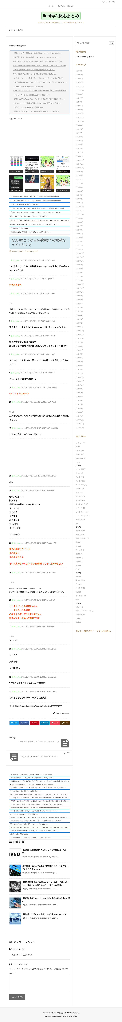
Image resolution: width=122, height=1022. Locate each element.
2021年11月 (80, 257)
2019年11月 (80, 335)
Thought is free (73, 1016)
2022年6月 (79, 230)
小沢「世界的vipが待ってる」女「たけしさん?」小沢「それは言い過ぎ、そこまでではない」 (46, 82)
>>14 (11, 412)
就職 (79, 561)
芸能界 (79, 607)
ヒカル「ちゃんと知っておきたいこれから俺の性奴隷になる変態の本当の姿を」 (41, 91)
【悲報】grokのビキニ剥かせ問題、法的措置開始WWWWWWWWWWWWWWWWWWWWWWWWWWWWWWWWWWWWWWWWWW (40, 797)
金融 (78, 622)
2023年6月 (79, 183)
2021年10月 (80, 261)
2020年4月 (79, 315)
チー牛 (80, 496)
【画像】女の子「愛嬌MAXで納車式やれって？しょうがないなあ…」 (38, 53)
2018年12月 (80, 377)
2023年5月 (79, 187)
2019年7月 (79, 350)
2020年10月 (80, 292)
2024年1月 (79, 156)
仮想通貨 (80, 530)
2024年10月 (80, 121)
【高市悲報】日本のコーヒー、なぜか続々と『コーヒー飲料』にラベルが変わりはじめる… (38, 788)
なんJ (78, 462)
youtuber (81, 458)
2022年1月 (79, 249)
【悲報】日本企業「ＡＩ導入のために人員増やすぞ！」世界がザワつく (32, 778)
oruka (66, 713)
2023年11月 (80, 164)
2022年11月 (80, 210)
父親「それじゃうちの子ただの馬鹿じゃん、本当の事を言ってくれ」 (37, 61)
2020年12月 (80, 284)
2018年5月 (79, 404)
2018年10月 (80, 385)
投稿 (21, 30)
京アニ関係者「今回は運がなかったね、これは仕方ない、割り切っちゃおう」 (41, 66)
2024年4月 (79, 145)
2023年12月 (80, 160)
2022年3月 (79, 241)
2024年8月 (79, 129)
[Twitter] (14, 723)
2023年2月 (79, 199)
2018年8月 (79, 393)
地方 (78, 546)
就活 (79, 558)
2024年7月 (79, 133)
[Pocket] (55, 723)
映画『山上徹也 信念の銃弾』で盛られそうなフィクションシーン (37, 57)
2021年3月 (79, 280)
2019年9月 (79, 342)
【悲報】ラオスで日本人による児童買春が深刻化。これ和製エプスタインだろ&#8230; (36, 804)
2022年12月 (80, 207)
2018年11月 (80, 381)
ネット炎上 (82, 504)
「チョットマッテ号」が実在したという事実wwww (31, 95)
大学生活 (80, 550)
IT (78, 447)
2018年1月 (79, 416)
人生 (77, 523)
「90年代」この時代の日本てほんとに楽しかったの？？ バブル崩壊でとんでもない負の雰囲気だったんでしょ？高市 (40, 801)
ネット (80, 500)
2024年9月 (79, 125)
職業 (77, 600)
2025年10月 (80, 90)
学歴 (79, 554)
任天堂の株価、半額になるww (19, 228)
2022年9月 (79, 218)
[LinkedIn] (45, 723)
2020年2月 (79, 323)
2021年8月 (79, 269)
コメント (12, 973)
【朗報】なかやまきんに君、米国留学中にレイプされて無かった (36, 111)
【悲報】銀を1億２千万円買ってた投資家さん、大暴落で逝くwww (30, 232)
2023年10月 (80, 168)
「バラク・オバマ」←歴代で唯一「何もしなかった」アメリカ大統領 (37, 78)
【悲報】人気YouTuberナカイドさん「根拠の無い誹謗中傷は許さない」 (39, 99)
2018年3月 (79, 412)
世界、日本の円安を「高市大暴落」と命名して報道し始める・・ (30, 216)
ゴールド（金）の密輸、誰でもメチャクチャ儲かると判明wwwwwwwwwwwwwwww (35, 200)
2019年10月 (80, 338)
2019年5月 (79, 358)
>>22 (11, 582)
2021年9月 (79, 265)
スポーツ (80, 489)
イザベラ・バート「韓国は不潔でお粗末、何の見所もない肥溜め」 (37, 103)
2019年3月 (79, 366)
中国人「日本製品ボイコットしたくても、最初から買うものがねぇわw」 (32, 784)
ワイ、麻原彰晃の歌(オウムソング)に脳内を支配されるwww (34, 74)
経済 (79, 592)
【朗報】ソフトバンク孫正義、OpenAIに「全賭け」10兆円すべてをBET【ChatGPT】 (36, 212)
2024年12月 (80, 114)
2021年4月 (79, 276)
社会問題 (80, 588)
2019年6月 (79, 354)
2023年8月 (79, 176)
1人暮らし (80, 443)
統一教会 (81, 596)
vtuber (80, 454)
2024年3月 (79, 148)
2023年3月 (79, 195)
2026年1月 (79, 79)
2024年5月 (79, 141)
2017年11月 (80, 424)
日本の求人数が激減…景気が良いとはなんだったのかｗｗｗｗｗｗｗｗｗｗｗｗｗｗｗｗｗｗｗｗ (40, 220)
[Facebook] (24, 723)
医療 (78, 542)
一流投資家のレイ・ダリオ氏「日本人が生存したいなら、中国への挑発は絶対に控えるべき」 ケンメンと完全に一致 (40, 781)
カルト (80, 477)
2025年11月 (80, 86)
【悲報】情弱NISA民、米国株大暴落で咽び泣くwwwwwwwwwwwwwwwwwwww (34, 196)
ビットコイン (82, 512)
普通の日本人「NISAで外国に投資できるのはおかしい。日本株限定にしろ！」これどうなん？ (39, 794)
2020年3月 (79, 319)
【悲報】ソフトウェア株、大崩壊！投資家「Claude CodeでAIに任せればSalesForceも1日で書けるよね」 (40, 208)
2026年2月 (79, 75)
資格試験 (80, 614)
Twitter (80, 450)
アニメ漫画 (81, 469)
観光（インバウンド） (85, 611)
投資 (78, 565)
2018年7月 (79, 397)
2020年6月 (79, 307)
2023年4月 (79, 191)
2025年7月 (79, 98)
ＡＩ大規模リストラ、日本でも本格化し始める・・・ (26, 791)
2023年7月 (79, 179)
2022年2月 (79, 245)
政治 (77, 569)
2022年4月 (79, 238)
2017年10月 (80, 428)
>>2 (11, 303)
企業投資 (80, 534)
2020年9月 (79, 296)
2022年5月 (79, 234)
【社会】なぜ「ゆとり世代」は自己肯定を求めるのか (44, 914)
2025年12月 (80, 82)
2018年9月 (79, 389)
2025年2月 (79, 110)
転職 (79, 618)
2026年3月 (79, 71)
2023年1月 (79, 203)
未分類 (80, 580)
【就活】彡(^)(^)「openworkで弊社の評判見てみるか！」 (34, 70)
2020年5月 (79, 311)
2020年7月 (79, 304)
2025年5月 (79, 106)
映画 (78, 576)
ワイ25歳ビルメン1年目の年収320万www (28, 86)
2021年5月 (79, 272)
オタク (79, 473)
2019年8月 (79, 346)
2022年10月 (80, 214)
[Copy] (65, 723)
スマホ (79, 492)
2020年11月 (80, 288)
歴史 (79, 584)
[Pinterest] (34, 723)
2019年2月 (79, 369)
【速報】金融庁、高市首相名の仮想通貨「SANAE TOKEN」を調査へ (32, 774)
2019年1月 (79, 373)
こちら (94, 57)
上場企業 (80, 520)
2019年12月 (80, 331)
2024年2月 (79, 152)
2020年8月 (79, 300)
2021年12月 (80, 253)
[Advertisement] (39, 137)
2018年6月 (79, 400)
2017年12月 (80, 420)
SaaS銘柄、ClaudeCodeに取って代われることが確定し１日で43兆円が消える (34, 224)
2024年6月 (79, 137)
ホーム (13, 30)
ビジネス (80, 508)
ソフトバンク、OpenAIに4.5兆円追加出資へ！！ (25, 204)
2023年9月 (79, 172)
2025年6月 (79, 102)
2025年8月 (79, 94)
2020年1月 (79, 327)
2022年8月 (79, 222)
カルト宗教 (81, 481)
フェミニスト (83, 516)
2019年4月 (79, 362)
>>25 (11, 636)
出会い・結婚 (83, 538)
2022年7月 (79, 226)
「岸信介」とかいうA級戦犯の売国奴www (28, 107)
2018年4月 (79, 408)
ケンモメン (81, 485)
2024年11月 (80, 117)
